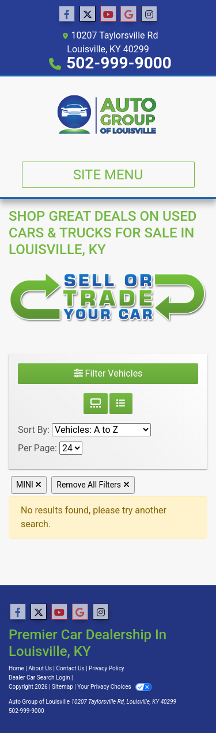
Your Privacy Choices (114, 687)
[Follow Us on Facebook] (67, 14)
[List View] (120, 403)
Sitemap (62, 687)
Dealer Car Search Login (39, 677)
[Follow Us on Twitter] (87, 14)
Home (16, 668)
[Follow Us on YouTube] (108, 14)
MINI (28, 484)
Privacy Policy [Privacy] (106, 668)
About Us (40, 668)
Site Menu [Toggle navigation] (108, 175)
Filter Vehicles (108, 373)
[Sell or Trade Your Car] (108, 296)
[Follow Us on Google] (128, 14)
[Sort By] (101, 429)
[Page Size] (70, 448)
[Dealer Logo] (108, 114)
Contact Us (70, 668)
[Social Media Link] (149, 14)
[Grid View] (96, 403)
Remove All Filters (92, 484)
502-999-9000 (119, 62)
